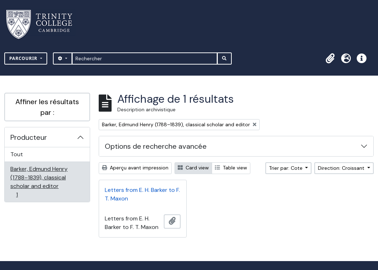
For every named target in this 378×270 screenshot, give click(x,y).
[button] (330, 58)
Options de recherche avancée (156, 146)
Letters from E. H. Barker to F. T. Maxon (142, 194)
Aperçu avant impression (135, 167)
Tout (16, 154)
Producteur (28, 137)
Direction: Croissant (342, 168)
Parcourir (24, 58)
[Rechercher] (144, 58)
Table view (231, 167)
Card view (193, 167)
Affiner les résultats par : (47, 107)
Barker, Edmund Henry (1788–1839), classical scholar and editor (39, 181)
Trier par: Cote (286, 168)
